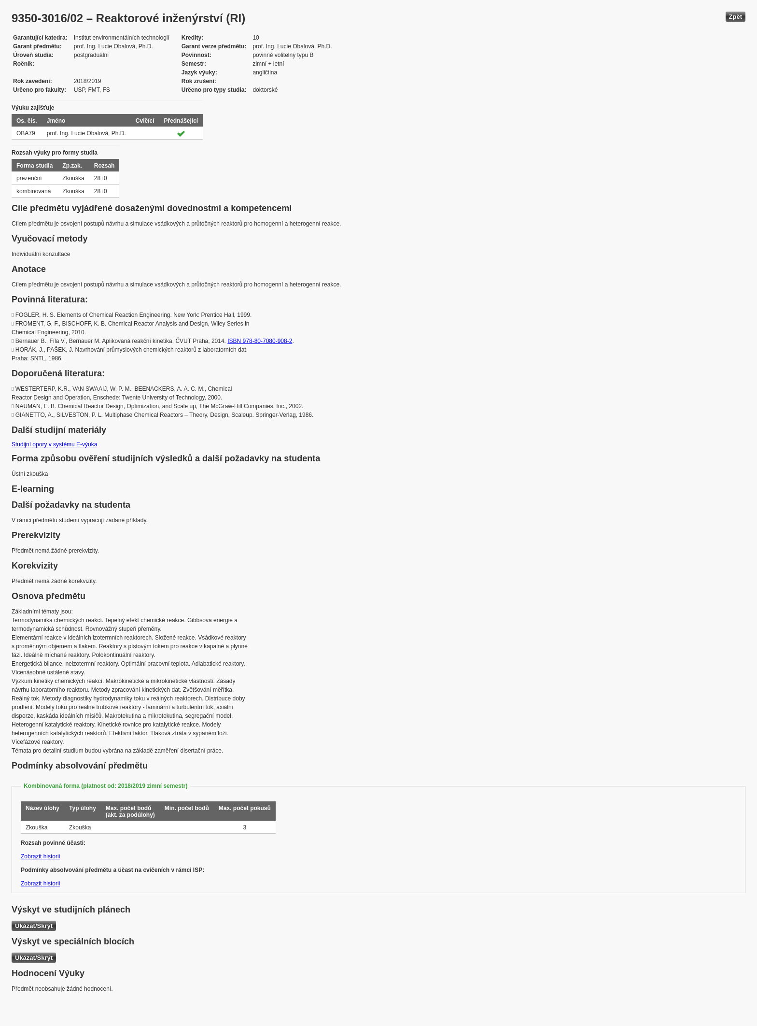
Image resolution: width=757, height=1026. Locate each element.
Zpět (735, 16)
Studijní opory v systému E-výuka (54, 444)
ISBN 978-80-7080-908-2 (259, 341)
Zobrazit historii (40, 856)
